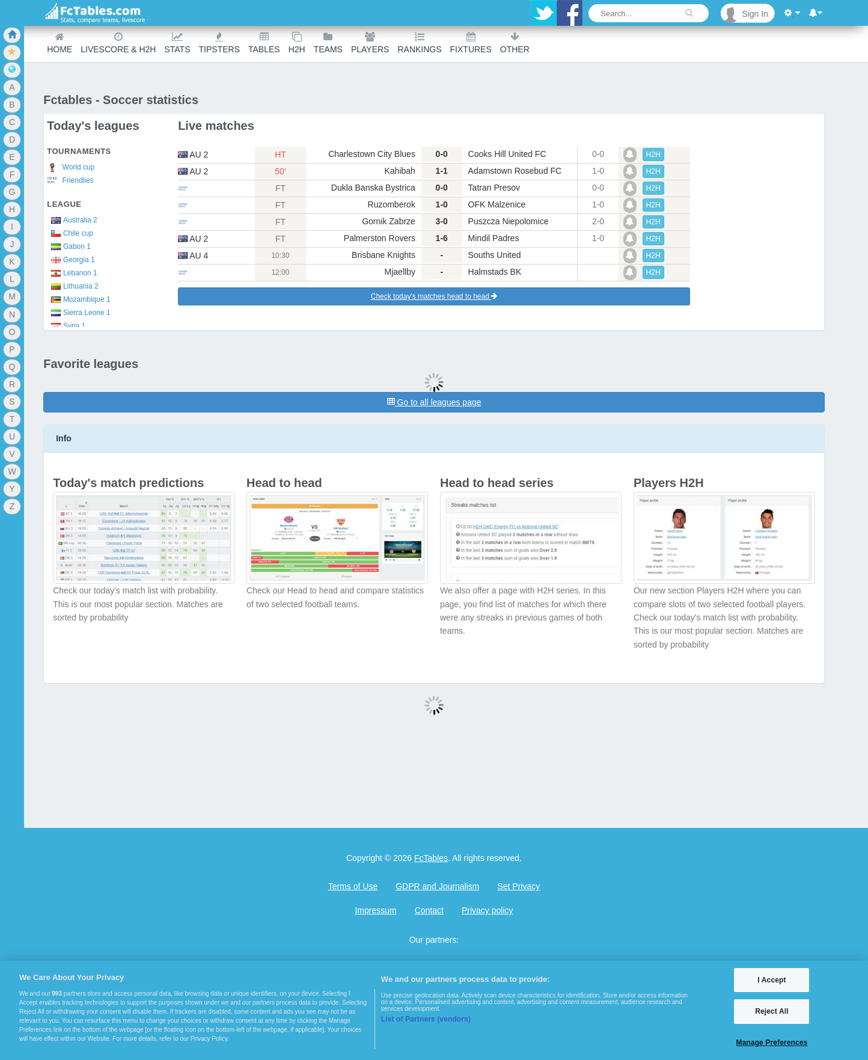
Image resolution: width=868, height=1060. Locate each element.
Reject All (771, 1011)
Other (515, 43)
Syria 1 (66, 326)
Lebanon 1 (72, 273)
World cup (70, 167)
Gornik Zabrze (388, 221)
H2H (297, 43)
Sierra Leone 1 (78, 312)
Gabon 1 (69, 246)
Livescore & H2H (118, 43)
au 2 (193, 154)
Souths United (494, 255)
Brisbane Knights (383, 255)
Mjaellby (400, 272)
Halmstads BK (495, 272)
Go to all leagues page (434, 402)
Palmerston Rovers (379, 238)
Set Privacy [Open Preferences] (518, 886)
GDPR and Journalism (437, 886)
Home (59, 43)
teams (328, 43)
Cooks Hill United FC (507, 154)
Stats (177, 43)
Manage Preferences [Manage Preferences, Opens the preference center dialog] (772, 1042)
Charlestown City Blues (371, 154)
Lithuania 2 (72, 286)
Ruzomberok (391, 204)
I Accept (771, 980)
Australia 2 (72, 220)
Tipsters (219, 43)
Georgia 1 (70, 260)
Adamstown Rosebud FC (515, 171)
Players (370, 43)
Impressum (375, 910)
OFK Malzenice (497, 204)
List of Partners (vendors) (426, 1019)
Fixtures (471, 43)
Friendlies (70, 181)
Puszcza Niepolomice (508, 221)
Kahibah (400, 171)
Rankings (419, 43)
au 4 (193, 255)
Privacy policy (487, 910)
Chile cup (70, 233)
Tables (264, 43)
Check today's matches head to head (434, 296)
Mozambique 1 (78, 299)
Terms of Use (352, 886)
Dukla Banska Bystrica (373, 187)
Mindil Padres (493, 238)
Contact (429, 910)
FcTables (431, 858)
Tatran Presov (494, 187)
